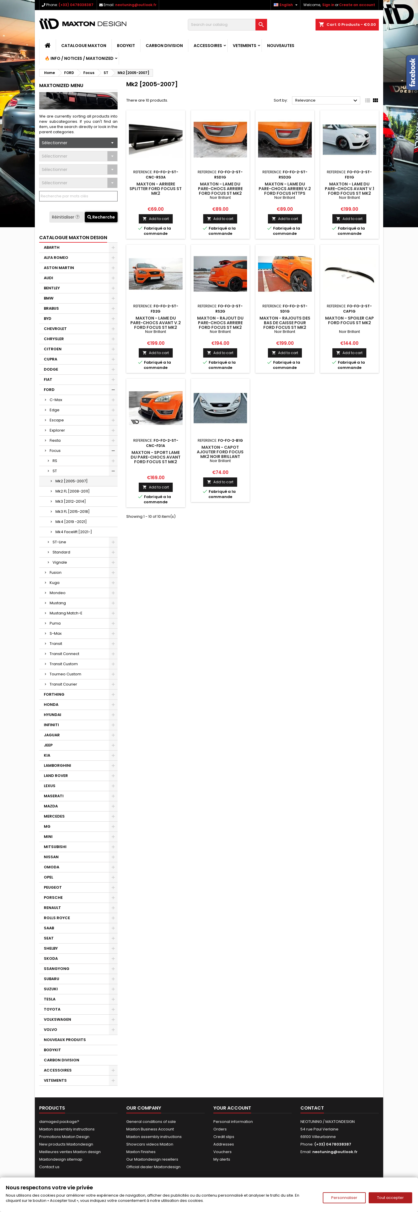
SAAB (49, 928)
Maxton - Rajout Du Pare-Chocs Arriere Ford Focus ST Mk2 (220, 322)
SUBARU (51, 979)
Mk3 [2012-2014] (70, 501)
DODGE (51, 369)
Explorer (57, 430)
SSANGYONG (56, 968)
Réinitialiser (66, 217)
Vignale (60, 562)
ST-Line (59, 542)
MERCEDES (54, 816)
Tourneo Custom (65, 674)
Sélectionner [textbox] (54, 143)
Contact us (49, 1167)
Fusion (56, 572)
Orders (220, 1129)
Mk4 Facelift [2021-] (73, 532)
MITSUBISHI (55, 847)
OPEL (48, 877)
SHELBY (51, 948)
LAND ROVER (56, 775)
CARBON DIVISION (164, 45)
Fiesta (55, 440)
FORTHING (54, 694)
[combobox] (78, 143)
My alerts (221, 1159)
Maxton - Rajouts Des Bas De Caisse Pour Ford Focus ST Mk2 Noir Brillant (285, 325)
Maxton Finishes (141, 1152)
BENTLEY (52, 288)
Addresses (223, 1144)
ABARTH (52, 247)
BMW (48, 298)
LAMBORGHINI (57, 765)
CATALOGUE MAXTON (83, 45)
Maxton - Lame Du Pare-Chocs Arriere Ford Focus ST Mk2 (220, 188)
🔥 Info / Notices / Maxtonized (79, 58)
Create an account (357, 4)
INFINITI (51, 725)
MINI (48, 836)
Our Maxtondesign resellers (152, 1159)
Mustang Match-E (66, 613)
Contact (312, 1108)
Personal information (233, 1121)
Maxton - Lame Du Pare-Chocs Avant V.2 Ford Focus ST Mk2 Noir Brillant (155, 325)
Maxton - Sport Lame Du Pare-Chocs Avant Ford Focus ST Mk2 (156, 457)
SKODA (51, 958)
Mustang (58, 603)
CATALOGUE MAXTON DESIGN (73, 237)
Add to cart (156, 218)
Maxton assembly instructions (67, 1129)
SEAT (49, 938)
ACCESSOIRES (208, 45)
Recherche (101, 217)
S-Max (56, 633)
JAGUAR (52, 735)
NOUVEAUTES (280, 45)
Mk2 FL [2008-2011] (72, 491)
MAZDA (51, 806)
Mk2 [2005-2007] (71, 481)
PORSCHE (53, 897)
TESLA (49, 999)
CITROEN (53, 349)
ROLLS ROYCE (57, 918)
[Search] (227, 24)
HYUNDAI (52, 714)
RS (55, 460)
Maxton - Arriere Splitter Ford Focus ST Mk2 (155, 188)
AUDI (48, 278)
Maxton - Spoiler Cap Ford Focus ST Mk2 (349, 320)
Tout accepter (390, 1197)
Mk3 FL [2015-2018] (72, 511)
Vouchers (222, 1152)
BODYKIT (126, 45)
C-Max (56, 400)
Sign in (328, 4)
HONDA (51, 704)
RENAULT (52, 907)
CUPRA (50, 359)
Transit (56, 643)
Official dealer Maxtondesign (153, 1167)
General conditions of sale (151, 1121)
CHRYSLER (54, 339)
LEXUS (49, 786)
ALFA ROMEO (56, 257)
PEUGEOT (53, 887)
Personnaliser (344, 1197)
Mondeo (58, 593)
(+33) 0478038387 (76, 4)
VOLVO (50, 1029)
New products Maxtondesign (66, 1144)
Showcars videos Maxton (149, 1144)
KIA (47, 755)
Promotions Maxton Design (64, 1136)
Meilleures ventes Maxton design (70, 1152)
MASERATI (54, 796)
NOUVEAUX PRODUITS (65, 1040)
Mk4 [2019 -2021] (71, 521)
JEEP (48, 745)
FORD (49, 389)
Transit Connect (64, 653)
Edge (55, 410)
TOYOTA (52, 1009)
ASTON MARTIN (59, 267)
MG (47, 826)
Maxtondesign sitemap (60, 1159)
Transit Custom (64, 664)
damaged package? (59, 1121)
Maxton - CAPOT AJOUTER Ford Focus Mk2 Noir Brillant (220, 451)
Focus (55, 450)
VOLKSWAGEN (57, 1019)
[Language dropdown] (286, 5)
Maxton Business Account (150, 1129)
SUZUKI (51, 989)
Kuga (55, 582)
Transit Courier (63, 684)
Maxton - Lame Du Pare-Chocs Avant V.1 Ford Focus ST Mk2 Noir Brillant (349, 191)
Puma (55, 623)
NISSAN (51, 857)
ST (55, 471)
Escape (57, 420)
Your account (232, 1108)
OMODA (51, 867)
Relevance (327, 100)
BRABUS (51, 308)
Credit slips (223, 1136)
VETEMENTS (244, 45)
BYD (47, 318)
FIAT (48, 379)
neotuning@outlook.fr (135, 4)
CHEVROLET (55, 328)
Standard (61, 552)
